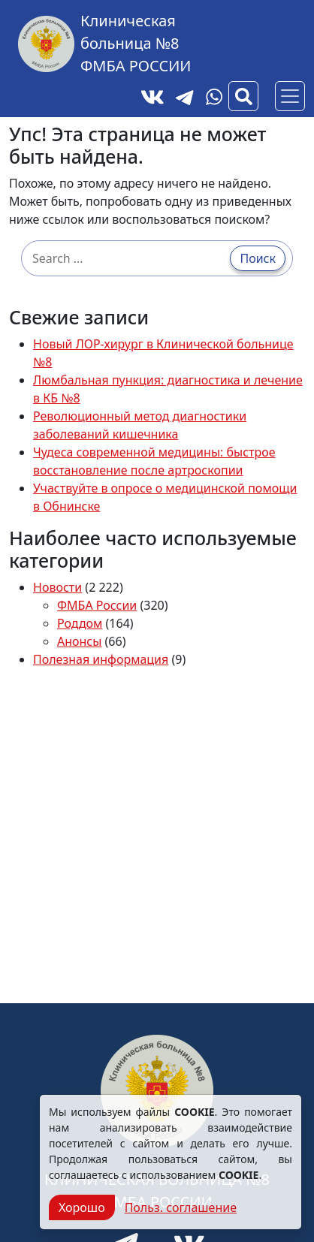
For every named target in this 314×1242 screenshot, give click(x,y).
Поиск (258, 258)
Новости (57, 587)
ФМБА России (97, 605)
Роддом (79, 623)
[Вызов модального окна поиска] (243, 96)
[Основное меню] (290, 96)
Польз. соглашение (181, 1207)
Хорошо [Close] (82, 1207)
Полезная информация (100, 659)
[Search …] (130, 258)
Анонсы (79, 641)
